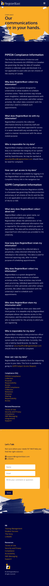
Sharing (8, 396)
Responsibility (10, 383)
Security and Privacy (13, 412)
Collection (9, 378)
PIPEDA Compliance (13, 376)
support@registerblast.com (17, 456)
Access (7, 385)
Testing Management (13, 528)
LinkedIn (9, 459)
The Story (9, 534)
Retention (9, 392)
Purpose (8, 381)
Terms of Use (10, 409)
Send (9, 493)
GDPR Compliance (12, 387)
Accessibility (10, 553)
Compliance (9, 414)
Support (8, 421)
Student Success (11, 531)
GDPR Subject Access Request (24, 366)
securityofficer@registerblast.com (18, 159)
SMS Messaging (11, 416)
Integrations (10, 418)
